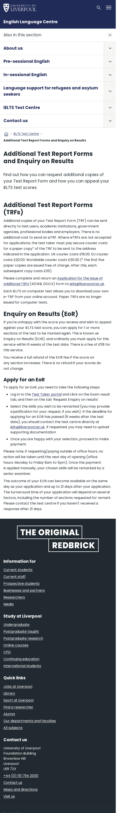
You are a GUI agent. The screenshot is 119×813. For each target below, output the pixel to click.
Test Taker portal (47, 394)
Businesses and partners (24, 590)
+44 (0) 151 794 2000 (20, 775)
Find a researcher (18, 707)
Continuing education (21, 659)
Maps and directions (20, 789)
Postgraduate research (23, 638)
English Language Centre (30, 22)
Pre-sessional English (26, 61)
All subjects (13, 727)
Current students (17, 569)
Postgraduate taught (21, 631)
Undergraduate (16, 624)
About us (13, 48)
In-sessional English (25, 75)
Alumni (9, 714)
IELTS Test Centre (21, 107)
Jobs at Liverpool (17, 686)
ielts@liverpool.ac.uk (87, 283)
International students (22, 665)
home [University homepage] (6, 134)
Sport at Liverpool (18, 700)
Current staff (14, 576)
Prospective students (21, 583)
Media (8, 604)
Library (9, 693)
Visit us (9, 796)
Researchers (14, 597)
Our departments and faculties (29, 720)
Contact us (15, 121)
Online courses (15, 645)
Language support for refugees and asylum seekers (50, 91)
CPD (7, 652)
